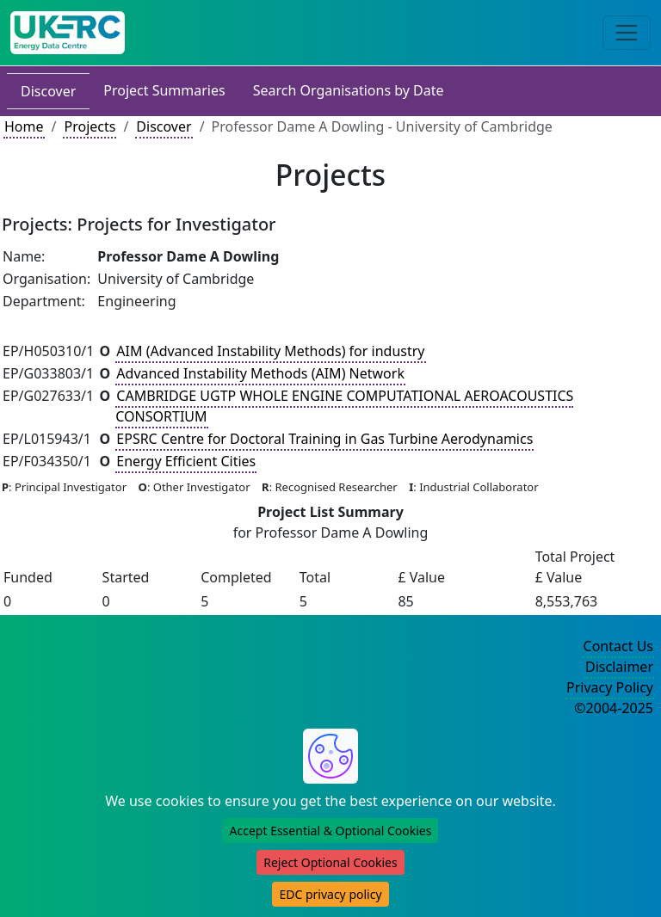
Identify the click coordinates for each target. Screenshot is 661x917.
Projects (89, 126)
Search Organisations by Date (348, 90)
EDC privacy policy (330, 894)
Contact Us (618, 646)
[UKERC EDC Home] (67, 32)
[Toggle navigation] (626, 32)
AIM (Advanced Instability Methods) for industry (270, 351)
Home (24, 126)
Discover (48, 91)
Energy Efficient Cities (186, 461)
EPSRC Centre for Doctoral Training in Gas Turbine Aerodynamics (324, 438)
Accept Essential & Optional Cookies (331, 830)
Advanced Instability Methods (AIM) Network (260, 373)
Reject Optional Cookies (330, 862)
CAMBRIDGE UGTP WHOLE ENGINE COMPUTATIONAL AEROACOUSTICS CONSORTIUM (344, 406)
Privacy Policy (609, 687)
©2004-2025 (613, 708)
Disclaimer (619, 666)
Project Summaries (164, 90)
